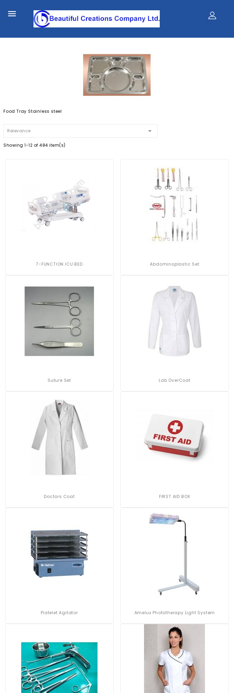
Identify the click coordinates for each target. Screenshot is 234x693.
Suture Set (59, 380)
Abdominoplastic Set (174, 264)
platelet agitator (59, 613)
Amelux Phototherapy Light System (174, 613)
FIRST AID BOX (174, 496)
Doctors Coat (59, 496)
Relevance (80, 129)
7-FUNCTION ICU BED (59, 264)
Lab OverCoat (175, 380)
